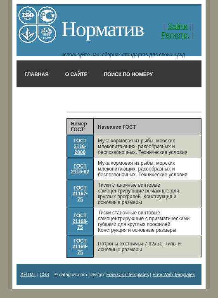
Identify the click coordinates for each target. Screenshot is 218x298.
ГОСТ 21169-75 (80, 246)
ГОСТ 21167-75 (80, 193)
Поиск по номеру (128, 74)
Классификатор (115, 99)
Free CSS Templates (127, 274)
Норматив (103, 29)
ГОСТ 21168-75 (80, 221)
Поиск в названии (50, 99)
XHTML (28, 274)
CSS (44, 274)
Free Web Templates (174, 274)
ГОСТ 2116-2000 (80, 146)
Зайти (177, 26)
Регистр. (175, 35)
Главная (37, 74)
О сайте (76, 74)
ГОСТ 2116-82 (80, 169)
